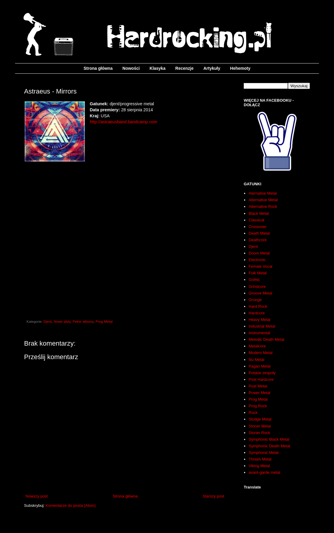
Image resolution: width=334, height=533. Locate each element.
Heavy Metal (259, 319)
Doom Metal (259, 253)
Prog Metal (104, 321)
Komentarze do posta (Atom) (71, 505)
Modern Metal (260, 352)
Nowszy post (37, 496)
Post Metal (258, 386)
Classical (256, 220)
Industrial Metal (262, 326)
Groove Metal (260, 293)
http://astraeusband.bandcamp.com (123, 121)
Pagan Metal (260, 366)
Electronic (257, 259)
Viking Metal (259, 466)
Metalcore (257, 346)
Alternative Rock (263, 206)
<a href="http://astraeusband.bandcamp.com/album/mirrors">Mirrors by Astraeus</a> (125, 239)
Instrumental (259, 333)
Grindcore (257, 286)
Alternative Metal (263, 200)
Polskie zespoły (262, 373)
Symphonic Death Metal (269, 446)
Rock (253, 412)
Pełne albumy (83, 321)
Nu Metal (256, 359)
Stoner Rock (259, 432)
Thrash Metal (260, 459)
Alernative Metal (263, 193)
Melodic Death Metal (266, 339)
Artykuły (211, 68)
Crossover (257, 226)
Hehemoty (240, 68)
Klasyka (157, 68)
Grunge (255, 299)
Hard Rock (258, 306)
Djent (48, 321)
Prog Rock (258, 406)
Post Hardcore (261, 379)
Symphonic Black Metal (269, 439)
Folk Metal (258, 273)
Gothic (254, 279)
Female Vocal (260, 266)
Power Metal (259, 392)
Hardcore (256, 313)
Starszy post (213, 496)
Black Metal (259, 213)
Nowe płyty (62, 321)
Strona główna (98, 68)
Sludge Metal (260, 419)
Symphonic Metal (264, 452)
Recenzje (184, 68)
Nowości (131, 68)
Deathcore (258, 240)
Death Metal (259, 233)
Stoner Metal (260, 426)
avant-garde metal (264, 472)
